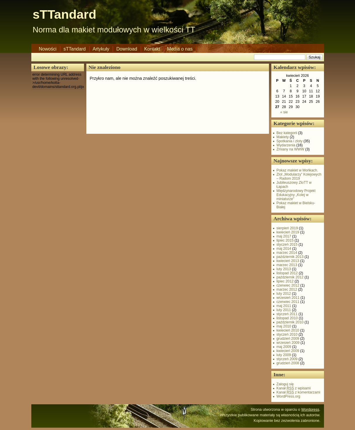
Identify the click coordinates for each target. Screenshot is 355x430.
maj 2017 (284, 236)
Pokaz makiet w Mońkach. (297, 170)
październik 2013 (290, 257)
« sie (284, 112)
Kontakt (152, 48)
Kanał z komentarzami (298, 392)
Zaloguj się (285, 384)
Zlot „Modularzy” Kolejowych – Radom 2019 (299, 176)
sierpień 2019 (287, 228)
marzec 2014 (287, 253)
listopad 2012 (287, 273)
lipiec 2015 (285, 240)
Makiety (283, 137)
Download (126, 48)
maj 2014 (284, 249)
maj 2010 (284, 326)
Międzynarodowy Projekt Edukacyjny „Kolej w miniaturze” (296, 195)
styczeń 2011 (287, 314)
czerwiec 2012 (288, 285)
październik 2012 (290, 277)
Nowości (47, 48)
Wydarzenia (286, 145)
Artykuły (101, 48)
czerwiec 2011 (288, 302)
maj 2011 (284, 306)
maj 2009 (284, 347)
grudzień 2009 (288, 339)
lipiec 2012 (285, 281)
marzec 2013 (287, 265)
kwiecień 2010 (288, 330)
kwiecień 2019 (288, 232)
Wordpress (310, 409)
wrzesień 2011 (288, 298)
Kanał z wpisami (294, 388)
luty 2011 (284, 310)
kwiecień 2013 (288, 261)
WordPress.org (288, 396)
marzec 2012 (287, 289)
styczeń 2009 (287, 359)
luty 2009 (284, 355)
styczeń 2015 (287, 244)
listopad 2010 (287, 318)
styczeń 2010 (287, 334)
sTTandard (65, 14)
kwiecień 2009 (288, 351)
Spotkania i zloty (290, 141)
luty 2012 (284, 294)
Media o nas (180, 48)
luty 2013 (284, 269)
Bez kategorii (287, 133)
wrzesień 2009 (288, 343)
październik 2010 (290, 322)
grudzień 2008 (288, 363)
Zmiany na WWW (290, 149)
